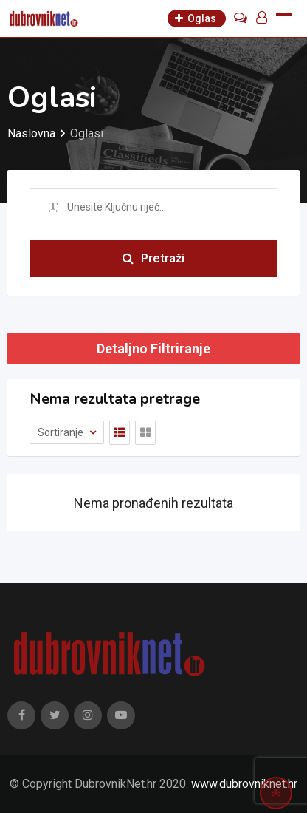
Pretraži (153, 258)
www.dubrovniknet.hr (244, 784)
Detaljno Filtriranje (153, 348)
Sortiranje (62, 432)
